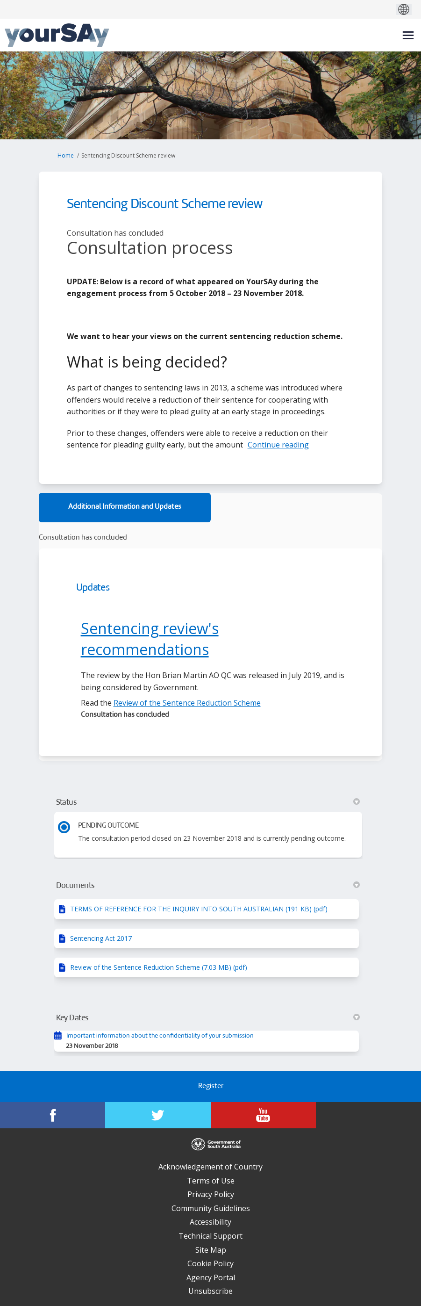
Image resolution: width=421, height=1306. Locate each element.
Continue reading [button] (278, 445)
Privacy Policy (210, 1194)
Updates (92, 588)
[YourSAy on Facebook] (52, 1115)
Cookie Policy (210, 1263)
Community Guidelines (210, 1208)
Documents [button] (208, 885)
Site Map (210, 1250)
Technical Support (210, 1236)
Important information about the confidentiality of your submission (160, 1036)
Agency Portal (210, 1277)
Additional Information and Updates (124, 507)
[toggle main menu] (408, 35)
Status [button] (208, 802)
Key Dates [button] (208, 1018)
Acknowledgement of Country (210, 1167)
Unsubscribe (210, 1291)
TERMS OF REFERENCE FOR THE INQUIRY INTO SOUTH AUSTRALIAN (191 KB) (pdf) (199, 908)
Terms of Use (211, 1181)
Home (65, 155)
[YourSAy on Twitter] (157, 1115)
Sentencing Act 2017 (101, 938)
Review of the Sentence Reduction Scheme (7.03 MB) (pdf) (158, 967)
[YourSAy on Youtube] (263, 1115)
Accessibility (210, 1222)
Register (210, 1086)
